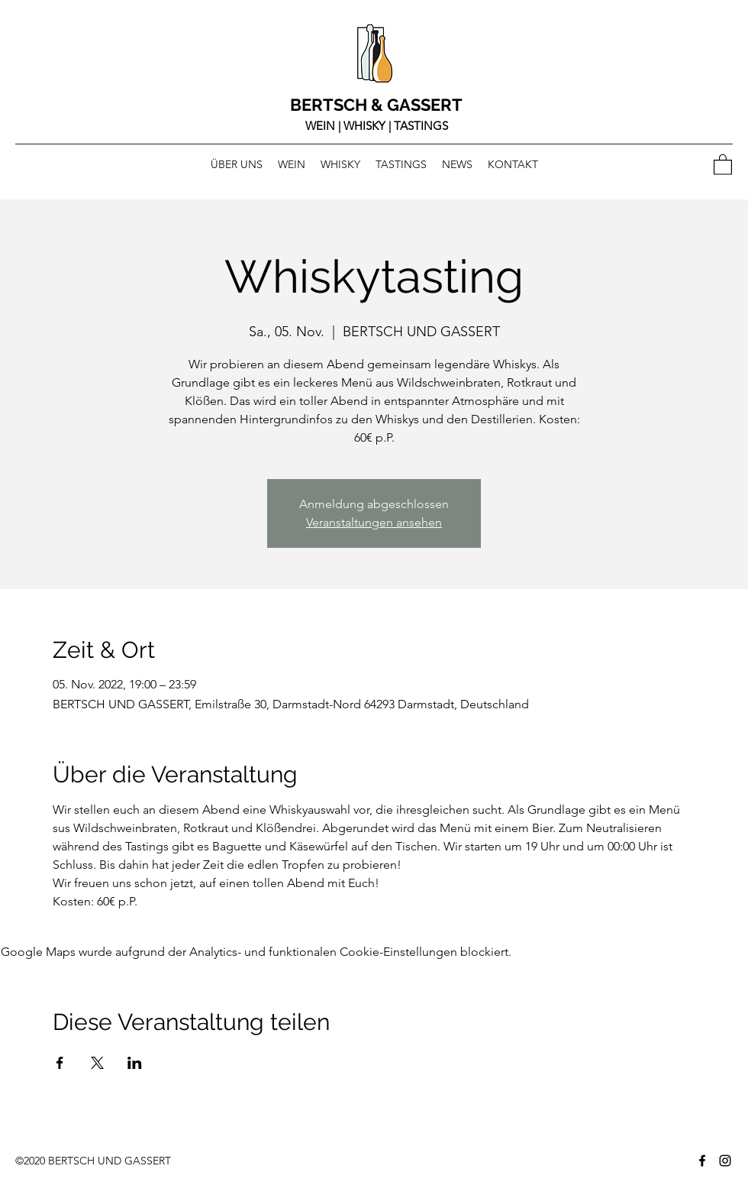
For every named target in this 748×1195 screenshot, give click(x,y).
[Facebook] (702, 1160)
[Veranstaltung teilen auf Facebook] (60, 1063)
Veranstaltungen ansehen (374, 522)
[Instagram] (725, 1160)
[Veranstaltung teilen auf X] (97, 1063)
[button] (723, 164)
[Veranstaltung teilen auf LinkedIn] (134, 1063)
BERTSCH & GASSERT (376, 105)
